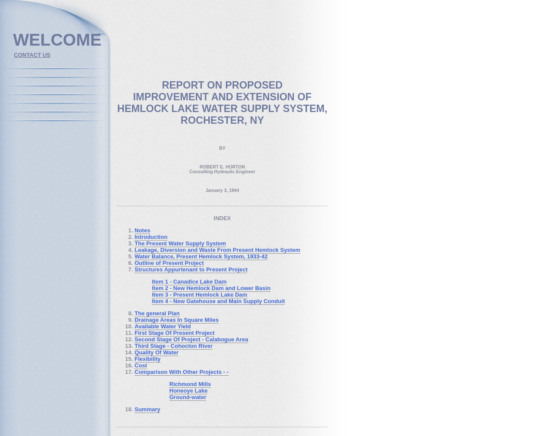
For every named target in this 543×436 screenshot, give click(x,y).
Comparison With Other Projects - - (182, 372)
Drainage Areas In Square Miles (177, 320)
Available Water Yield (163, 326)
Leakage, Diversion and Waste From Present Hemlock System (217, 250)
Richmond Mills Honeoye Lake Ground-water (190, 390)
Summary (147, 409)
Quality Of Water (156, 352)
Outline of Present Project (169, 263)
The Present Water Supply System (180, 243)
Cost (141, 365)
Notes (142, 230)
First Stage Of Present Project (174, 333)
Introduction (151, 237)
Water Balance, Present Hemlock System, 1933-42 (201, 256)
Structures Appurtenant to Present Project (191, 269)
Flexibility (148, 359)
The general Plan (157, 313)
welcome (57, 39)
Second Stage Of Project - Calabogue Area (191, 339)
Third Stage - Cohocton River (174, 346)
